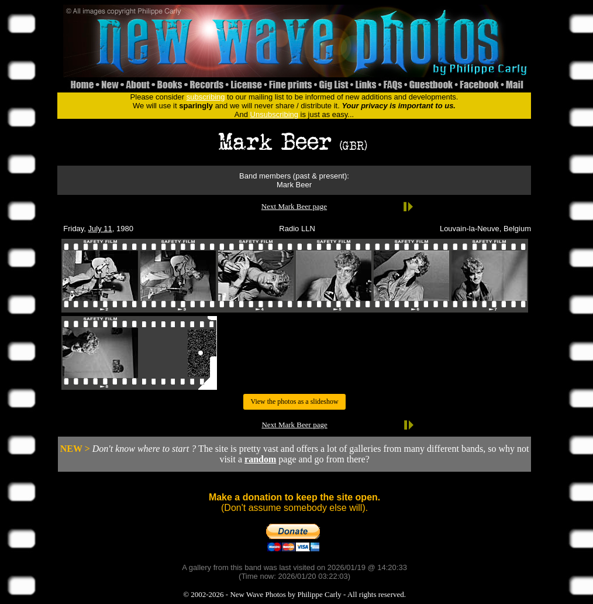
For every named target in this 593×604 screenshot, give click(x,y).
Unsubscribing (274, 114)
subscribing (206, 96)
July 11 (100, 228)
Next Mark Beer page (294, 206)
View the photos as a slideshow (294, 401)
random (260, 459)
